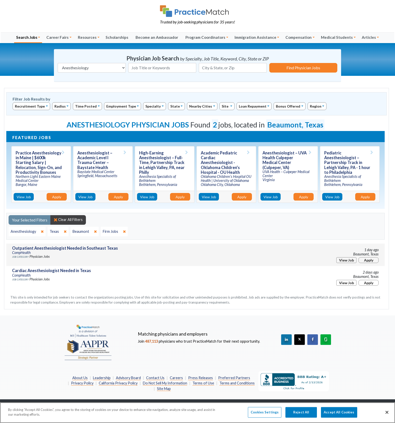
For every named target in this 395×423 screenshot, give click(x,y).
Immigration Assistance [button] (255, 37)
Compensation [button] (298, 37)
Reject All (301, 415)
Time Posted (86, 106)
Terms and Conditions (237, 383)
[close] (27, 231)
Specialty (153, 106)
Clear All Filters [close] (68, 219)
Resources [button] (87, 37)
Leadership (102, 378)
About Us (80, 378)
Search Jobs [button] (26, 37)
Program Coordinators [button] (205, 37)
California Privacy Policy (118, 383)
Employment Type (121, 106)
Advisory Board (128, 378)
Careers (176, 378)
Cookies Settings (265, 415)
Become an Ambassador (157, 37)
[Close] (386, 415)
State (175, 106)
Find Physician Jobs (303, 67)
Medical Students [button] (337, 37)
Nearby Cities (200, 106)
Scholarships (117, 37)
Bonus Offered (288, 106)
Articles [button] (369, 37)
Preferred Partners (234, 378)
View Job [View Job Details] (24, 197)
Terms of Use (203, 383)
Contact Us (155, 378)
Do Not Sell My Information (165, 383)
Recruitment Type (30, 106)
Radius (60, 106)
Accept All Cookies (339, 415)
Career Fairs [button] (57, 37)
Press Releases (200, 378)
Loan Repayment (253, 106)
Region (315, 106)
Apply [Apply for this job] (56, 197)
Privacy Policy (82, 383)
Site (225, 106)
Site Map (164, 388)
